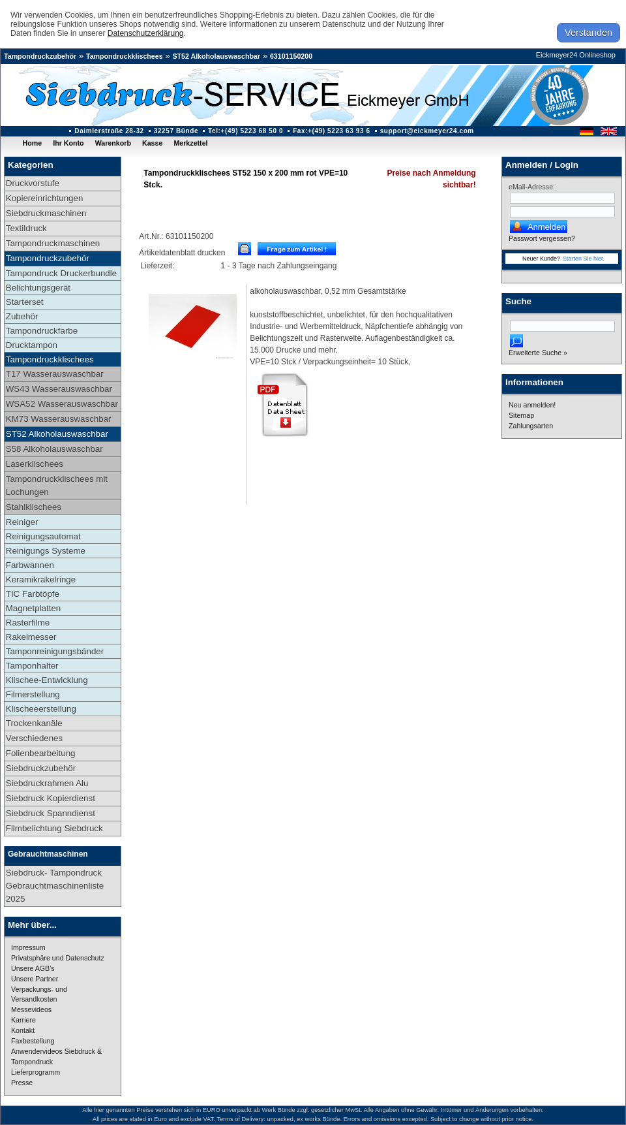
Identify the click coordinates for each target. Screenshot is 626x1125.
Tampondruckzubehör (40, 56)
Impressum (28, 947)
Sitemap (521, 415)
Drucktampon (31, 345)
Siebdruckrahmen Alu (47, 783)
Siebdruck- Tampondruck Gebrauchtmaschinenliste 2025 (55, 886)
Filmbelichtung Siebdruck (54, 828)
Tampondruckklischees (124, 56)
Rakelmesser (31, 637)
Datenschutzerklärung (146, 33)
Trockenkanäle (34, 723)
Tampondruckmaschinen (53, 243)
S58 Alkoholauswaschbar (54, 449)
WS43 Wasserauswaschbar (59, 389)
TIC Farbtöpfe (32, 594)
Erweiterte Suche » (538, 353)
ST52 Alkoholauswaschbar (216, 56)
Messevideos (31, 1009)
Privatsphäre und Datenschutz (57, 958)
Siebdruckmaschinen (46, 213)
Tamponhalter (32, 666)
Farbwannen (30, 565)
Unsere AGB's (33, 968)
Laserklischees (34, 464)
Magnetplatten (33, 608)
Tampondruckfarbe (42, 331)
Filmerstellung (33, 694)
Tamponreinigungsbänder (55, 651)
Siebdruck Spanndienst (50, 813)
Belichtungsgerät (38, 288)
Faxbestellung (32, 1041)
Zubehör (22, 316)
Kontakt (23, 1030)
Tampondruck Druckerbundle (61, 273)
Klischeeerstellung (41, 709)
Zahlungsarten (531, 426)
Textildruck (26, 228)
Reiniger (22, 522)
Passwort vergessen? (542, 238)
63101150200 (291, 56)
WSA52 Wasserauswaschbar (62, 404)
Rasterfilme (28, 622)
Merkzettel (190, 143)
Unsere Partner (34, 979)
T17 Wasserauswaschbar (55, 374)
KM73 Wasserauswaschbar (59, 419)
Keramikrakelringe (41, 579)
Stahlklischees (33, 507)
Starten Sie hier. (583, 258)
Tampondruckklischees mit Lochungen (57, 485)
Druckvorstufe (32, 183)
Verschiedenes (34, 738)
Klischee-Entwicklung (47, 680)
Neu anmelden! (532, 405)
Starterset (25, 302)
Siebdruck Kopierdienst (50, 798)
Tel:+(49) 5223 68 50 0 (245, 131)
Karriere (23, 1020)
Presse (22, 1082)
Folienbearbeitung (41, 753)
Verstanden (588, 32)
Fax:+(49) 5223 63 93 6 (331, 131)
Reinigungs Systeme (45, 551)
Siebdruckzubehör (41, 768)
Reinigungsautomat (43, 536)
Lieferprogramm (35, 1072)
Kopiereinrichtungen (44, 198)
